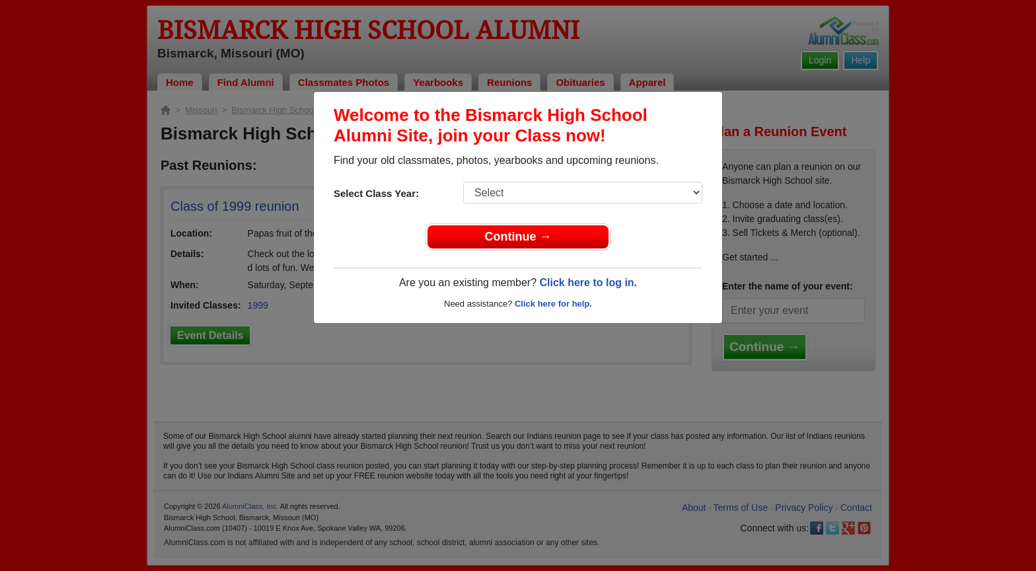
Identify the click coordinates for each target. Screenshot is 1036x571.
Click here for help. (553, 304)
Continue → (518, 236)
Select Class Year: (376, 193)
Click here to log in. (588, 282)
